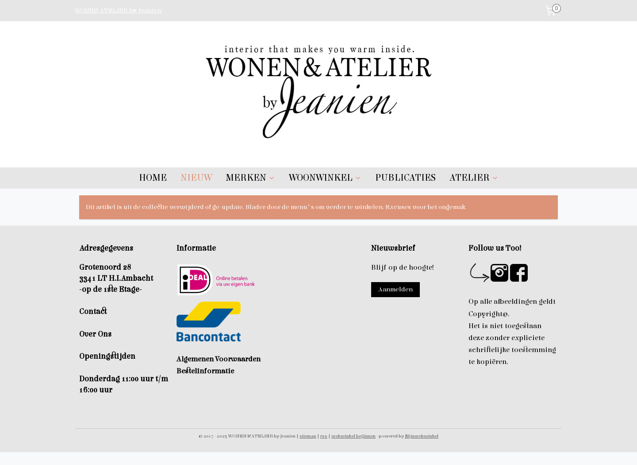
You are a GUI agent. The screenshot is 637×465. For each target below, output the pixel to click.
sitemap (307, 436)
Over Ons (95, 334)
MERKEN (250, 177)
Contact (93, 311)
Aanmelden (395, 289)
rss (323, 436)
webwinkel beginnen (353, 436)
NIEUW (196, 177)
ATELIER (474, 177)
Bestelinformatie (205, 371)
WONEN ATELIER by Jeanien (118, 10)
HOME (153, 177)
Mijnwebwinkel (421, 436)
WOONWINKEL (325, 177)
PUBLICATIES (405, 177)
